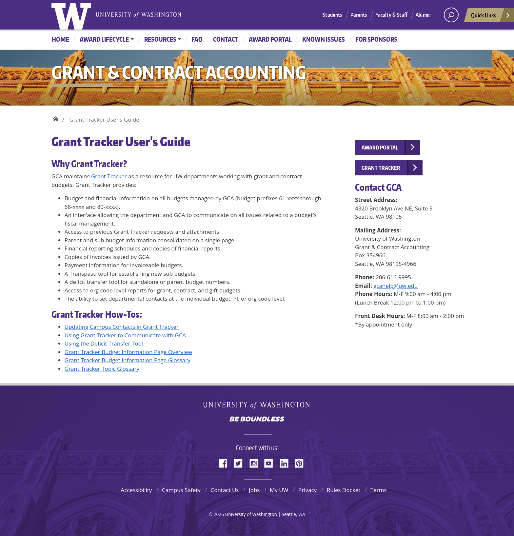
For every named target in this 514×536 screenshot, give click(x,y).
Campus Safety (181, 490)
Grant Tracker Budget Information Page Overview (128, 352)
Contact (225, 39)
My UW (279, 490)
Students (332, 14)
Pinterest (301, 462)
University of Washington (72, 15)
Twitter (240, 462)
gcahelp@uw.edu (395, 285)
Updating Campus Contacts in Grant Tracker (122, 326)
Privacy (307, 490)
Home (60, 39)
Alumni (423, 14)
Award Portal (270, 39)
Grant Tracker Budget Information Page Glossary (127, 360)
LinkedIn (286, 462)
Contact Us (224, 490)
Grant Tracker (109, 176)
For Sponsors (376, 39)
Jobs (254, 490)
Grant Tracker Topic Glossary (102, 368)
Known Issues (323, 39)
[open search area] (451, 15)
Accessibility (136, 490)
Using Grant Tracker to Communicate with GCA (125, 335)
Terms (378, 490)
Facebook (225, 462)
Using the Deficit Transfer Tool (104, 343)
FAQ (197, 39)
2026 (219, 514)
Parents (358, 14)
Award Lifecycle (104, 39)
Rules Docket (344, 490)
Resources (160, 39)
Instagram (256, 462)
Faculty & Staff (391, 14)
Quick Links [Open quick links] (490, 16)
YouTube (271, 462)
